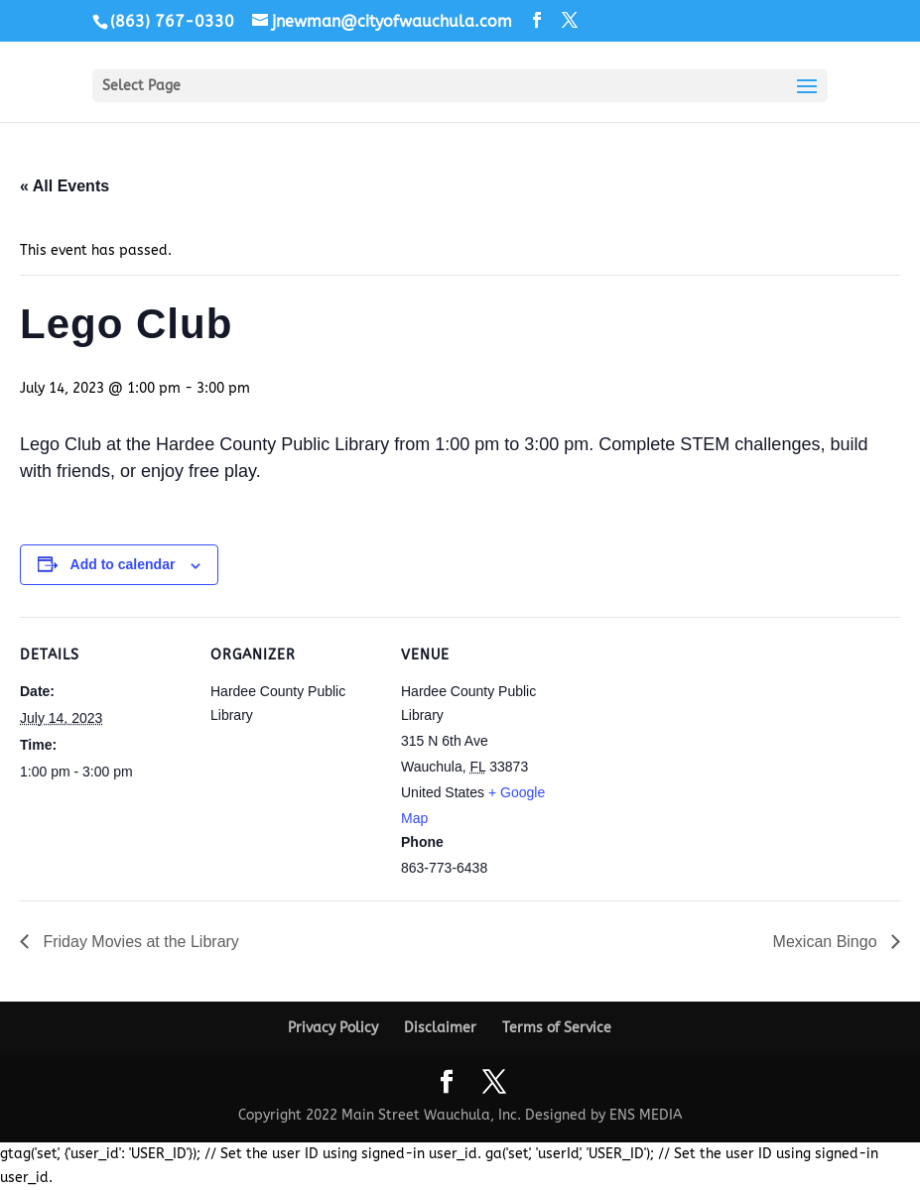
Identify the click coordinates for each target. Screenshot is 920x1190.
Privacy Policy (333, 1027)
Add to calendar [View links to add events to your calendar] (123, 564)
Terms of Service (556, 1027)
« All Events (64, 186)
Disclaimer (440, 1027)
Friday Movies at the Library (139, 941)
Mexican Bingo (827, 941)
